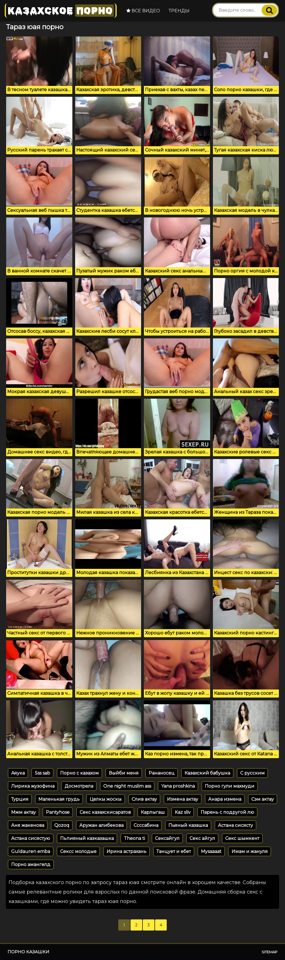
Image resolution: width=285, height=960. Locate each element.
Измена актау (182, 799)
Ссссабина (146, 825)
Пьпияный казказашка (87, 838)
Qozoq (61, 825)
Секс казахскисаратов (105, 812)
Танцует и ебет (173, 851)
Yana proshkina (178, 786)
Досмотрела (79, 786)
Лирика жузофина (33, 786)
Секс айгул (202, 838)
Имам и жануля (250, 851)
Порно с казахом (79, 773)
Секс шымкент (242, 838)
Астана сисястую (30, 838)
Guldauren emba (30, 851)
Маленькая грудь (59, 799)
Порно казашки (28, 951)
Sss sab (42, 773)
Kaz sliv (183, 812)
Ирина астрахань (126, 851)
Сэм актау (262, 799)
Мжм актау (23, 812)
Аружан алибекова (101, 825)
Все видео (142, 10)
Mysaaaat (211, 851)
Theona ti (134, 838)
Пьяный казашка (188, 825)
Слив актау (144, 799)
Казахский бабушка (207, 773)
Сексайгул (167, 838)
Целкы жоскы (106, 799)
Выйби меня (124, 773)
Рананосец (162, 773)
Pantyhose (58, 812)
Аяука (18, 773)
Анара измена (224, 799)
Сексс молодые (78, 851)
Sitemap (269, 952)
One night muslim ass (127, 786)
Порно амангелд (30, 864)
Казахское (60, 10)
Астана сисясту (235, 825)
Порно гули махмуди (229, 786)
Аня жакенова (27, 825)
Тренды (178, 10)
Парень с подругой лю (227, 812)
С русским (252, 773)
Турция (19, 799)
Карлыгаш (153, 812)
